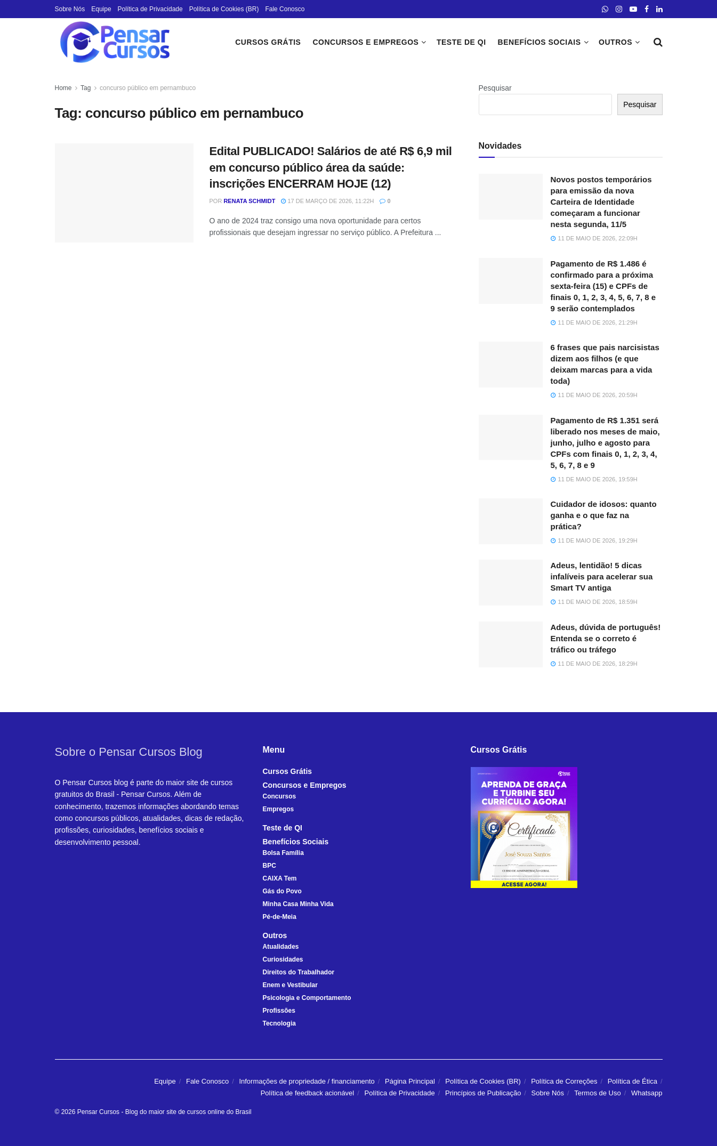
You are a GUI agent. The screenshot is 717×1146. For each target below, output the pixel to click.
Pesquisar (495, 88)
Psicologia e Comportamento (307, 998)
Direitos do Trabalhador (299, 972)
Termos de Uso (597, 1093)
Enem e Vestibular (290, 985)
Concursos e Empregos (365, 42)
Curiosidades (283, 959)
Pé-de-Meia (279, 917)
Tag (85, 88)
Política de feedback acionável (308, 1093)
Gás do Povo (282, 891)
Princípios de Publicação (483, 1093)
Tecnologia (279, 1023)
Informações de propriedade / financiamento (306, 1081)
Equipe (101, 9)
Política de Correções (564, 1081)
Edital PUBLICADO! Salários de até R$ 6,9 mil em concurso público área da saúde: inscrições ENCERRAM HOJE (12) (331, 167)
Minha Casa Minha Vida (298, 904)
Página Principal (410, 1081)
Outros (615, 42)
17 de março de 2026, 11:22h (327, 201)
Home (63, 88)
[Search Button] (658, 42)
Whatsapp (647, 1093)
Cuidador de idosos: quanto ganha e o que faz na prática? (604, 515)
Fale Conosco (284, 9)
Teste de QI (461, 42)
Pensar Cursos (98, 1112)
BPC (269, 865)
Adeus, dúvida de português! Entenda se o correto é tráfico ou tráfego (606, 638)
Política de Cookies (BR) (224, 9)
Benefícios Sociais (539, 42)
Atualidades (281, 946)
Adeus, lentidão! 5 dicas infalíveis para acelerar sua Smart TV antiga (602, 576)
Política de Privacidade (150, 9)
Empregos (278, 809)
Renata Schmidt (249, 201)
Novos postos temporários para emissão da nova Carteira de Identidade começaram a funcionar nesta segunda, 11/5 (601, 202)
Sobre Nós (70, 9)
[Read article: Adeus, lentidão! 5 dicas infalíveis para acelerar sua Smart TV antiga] (511, 583)
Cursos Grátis (268, 42)
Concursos (279, 796)
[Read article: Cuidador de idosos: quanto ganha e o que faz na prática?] (511, 521)
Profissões (279, 1010)
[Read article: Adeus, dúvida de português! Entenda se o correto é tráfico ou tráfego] (511, 644)
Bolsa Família (283, 853)
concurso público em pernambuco (148, 88)
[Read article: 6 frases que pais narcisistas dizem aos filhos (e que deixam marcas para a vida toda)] (511, 365)
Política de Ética (632, 1081)
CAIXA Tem (280, 878)
